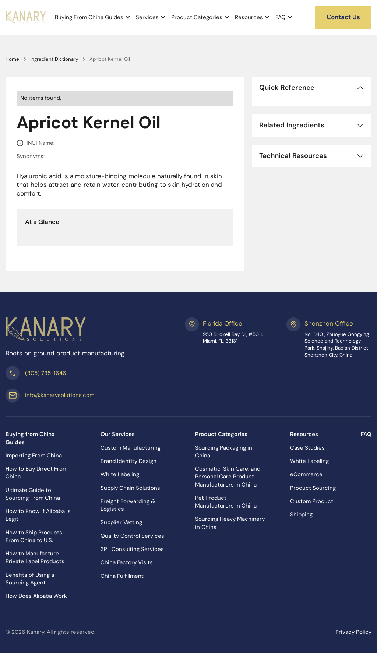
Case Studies (307, 448)
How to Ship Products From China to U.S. (34, 536)
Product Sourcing (313, 488)
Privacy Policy (353, 632)
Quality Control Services (132, 536)
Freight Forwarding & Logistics (128, 505)
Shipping (301, 514)
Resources (249, 17)
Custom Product (311, 501)
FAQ (280, 17)
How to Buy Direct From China (36, 472)
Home (12, 59)
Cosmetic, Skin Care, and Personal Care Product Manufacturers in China (227, 476)
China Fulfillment (122, 576)
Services (147, 17)
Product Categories (196, 17)
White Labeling (120, 474)
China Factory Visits (127, 562)
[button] (92, 17)
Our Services (118, 434)
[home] (26, 17)
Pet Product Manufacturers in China (226, 501)
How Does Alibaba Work (36, 596)
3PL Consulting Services (132, 549)
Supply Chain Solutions (130, 488)
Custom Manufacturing (131, 448)
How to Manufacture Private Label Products (35, 557)
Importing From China (34, 455)
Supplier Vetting (121, 522)
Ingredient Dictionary (54, 59)
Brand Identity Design (128, 461)
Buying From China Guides (89, 17)
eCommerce (306, 474)
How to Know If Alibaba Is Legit (38, 515)
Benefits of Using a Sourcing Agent (30, 578)
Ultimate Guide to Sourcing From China (33, 494)
